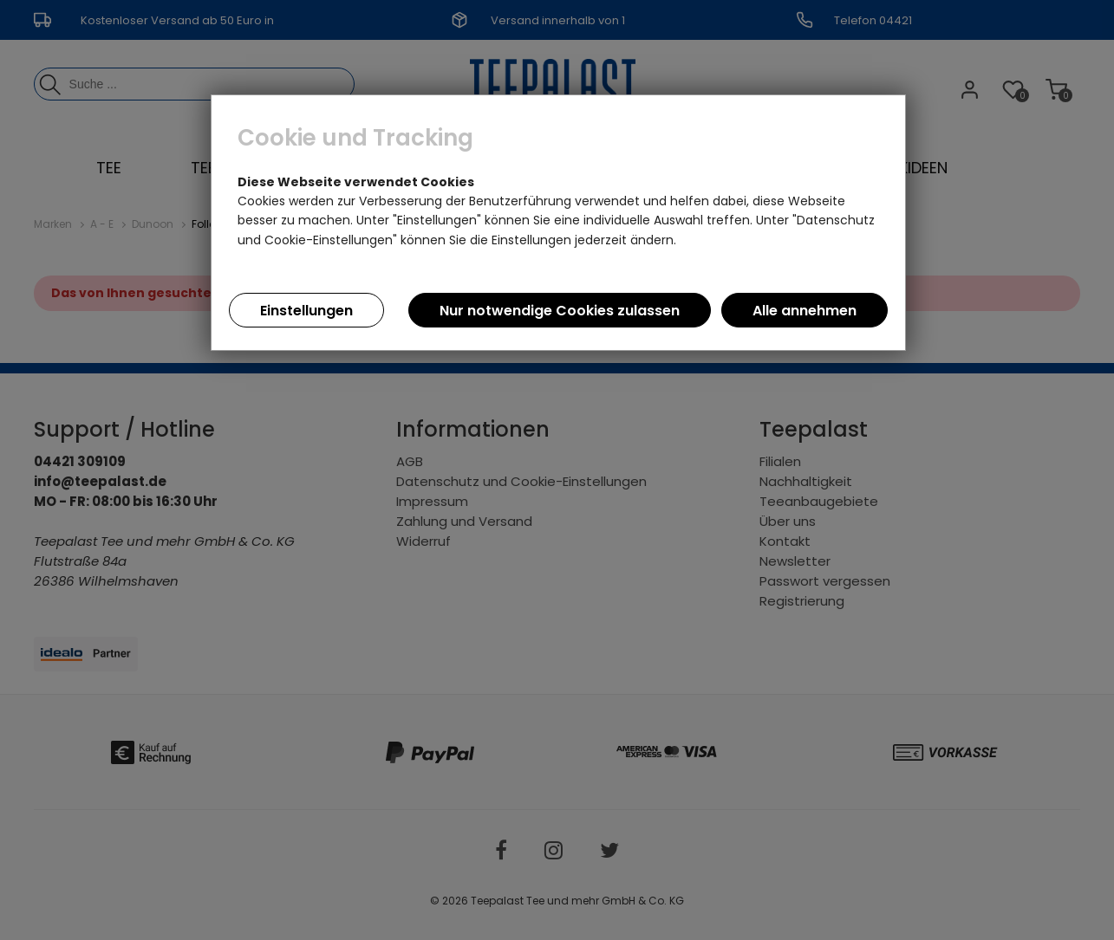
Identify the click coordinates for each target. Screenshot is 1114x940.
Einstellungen (306, 311)
